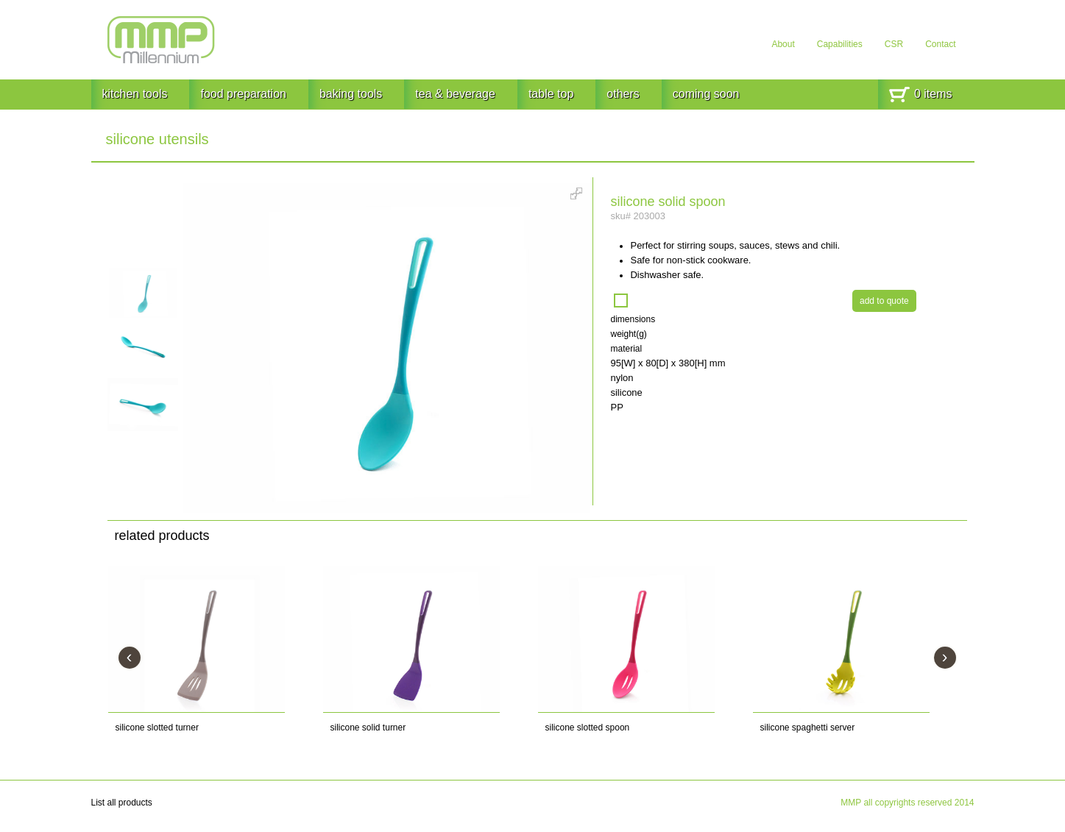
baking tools (350, 94)
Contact (940, 44)
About (782, 44)
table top (550, 94)
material (626, 349)
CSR (894, 44)
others (622, 94)
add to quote (884, 301)
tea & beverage (455, 94)
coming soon (706, 94)
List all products (121, 802)
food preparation (243, 94)
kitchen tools (135, 94)
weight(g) (628, 334)
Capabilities (840, 44)
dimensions (632, 319)
